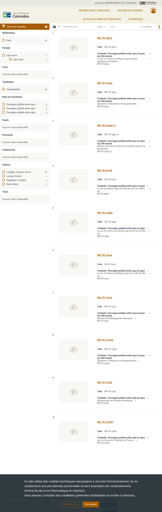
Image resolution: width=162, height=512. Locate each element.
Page (100, 26)
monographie (13, 89)
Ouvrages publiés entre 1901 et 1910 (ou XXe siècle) (32, 104)
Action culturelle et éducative (102, 19)
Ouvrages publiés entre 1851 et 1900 (25, 112)
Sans (9, 40)
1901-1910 (18, 59)
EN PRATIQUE (136, 19)
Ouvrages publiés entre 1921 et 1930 (25, 108)
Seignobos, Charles (16, 180)
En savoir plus (70, 504)
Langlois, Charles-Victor (19, 172)
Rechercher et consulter (94, 10)
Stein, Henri (12, 184)
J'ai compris (91, 504)
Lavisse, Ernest (14, 176)
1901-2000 (12, 55)
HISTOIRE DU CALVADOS (130, 10)
